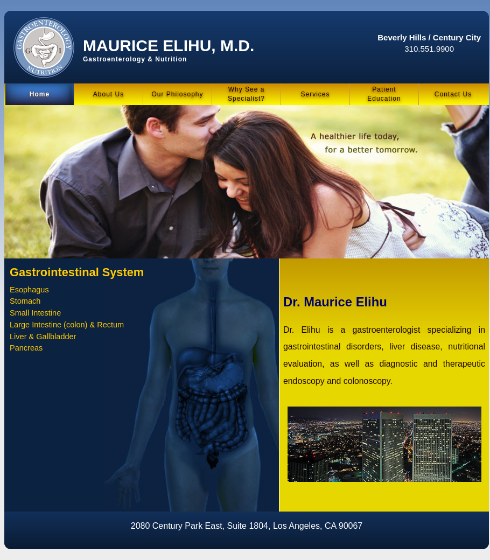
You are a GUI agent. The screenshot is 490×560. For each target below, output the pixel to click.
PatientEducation (384, 94)
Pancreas (26, 348)
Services (315, 94)
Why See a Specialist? (246, 94)
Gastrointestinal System (77, 272)
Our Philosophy (177, 94)
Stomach (25, 301)
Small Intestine (35, 313)
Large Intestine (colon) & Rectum (67, 324)
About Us (108, 94)
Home (40, 94)
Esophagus (29, 289)
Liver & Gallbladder (43, 336)
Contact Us (453, 94)
